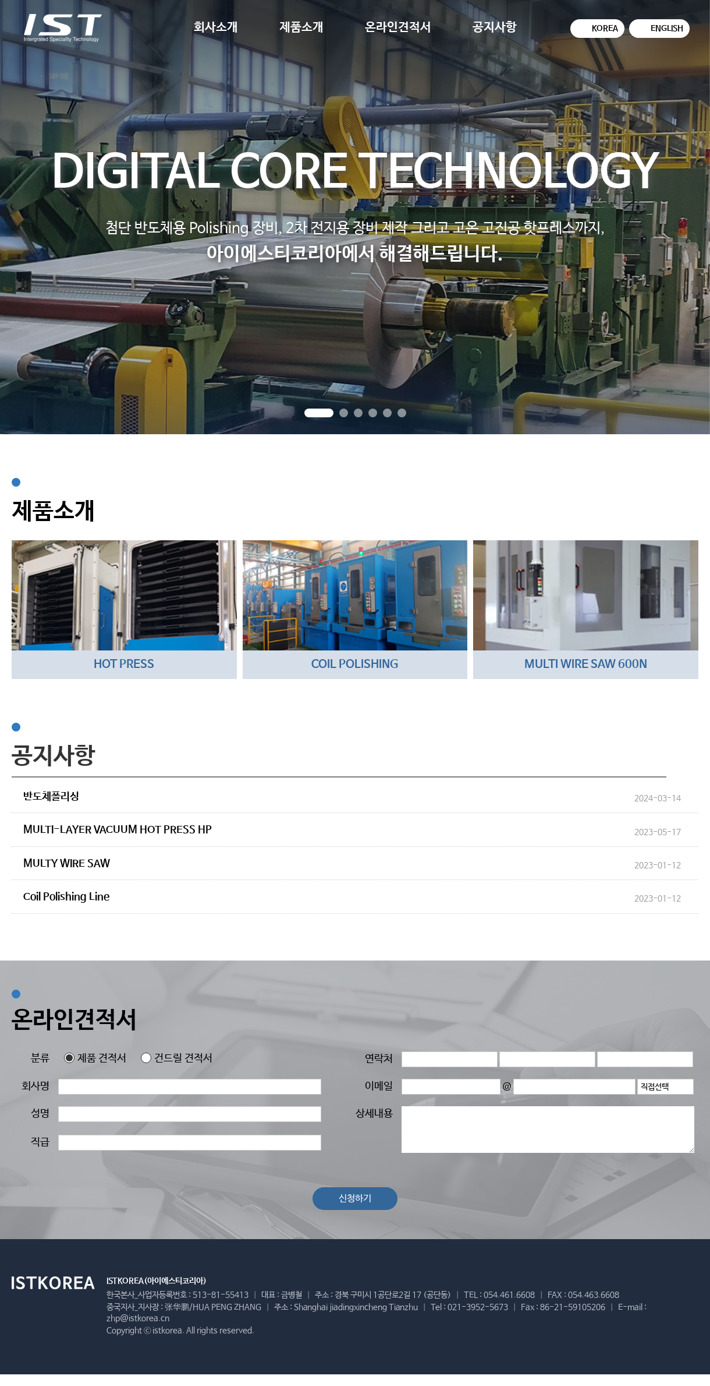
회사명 (35, 1086)
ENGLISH (667, 28)
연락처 (379, 1059)
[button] (318, 413)
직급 (40, 1142)
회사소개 (216, 27)
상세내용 (374, 1114)
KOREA (605, 28)
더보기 (688, 776)
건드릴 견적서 (176, 1058)
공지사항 (495, 27)
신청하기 (355, 1198)
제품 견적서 (95, 1058)
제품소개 (301, 27)
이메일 (379, 1086)
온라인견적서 (398, 27)
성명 (40, 1114)
